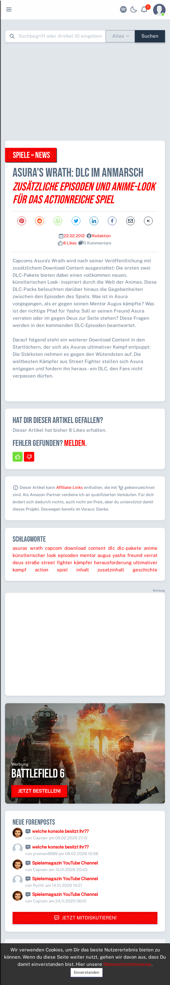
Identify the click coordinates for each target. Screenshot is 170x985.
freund (134, 555)
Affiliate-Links (69, 487)
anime (150, 548)
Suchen (149, 36)
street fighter (56, 562)
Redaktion (101, 235)
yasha (118, 555)
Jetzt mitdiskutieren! (85, 918)
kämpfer (83, 562)
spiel (62, 569)
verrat (150, 555)
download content (85, 548)
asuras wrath (28, 548)
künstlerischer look (34, 555)
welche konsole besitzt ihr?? (60, 831)
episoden (68, 555)
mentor (88, 555)
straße (32, 562)
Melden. (75, 443)
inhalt (82, 569)
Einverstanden (86, 972)
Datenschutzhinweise (127, 964)
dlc (111, 548)
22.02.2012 (74, 235)
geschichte (145, 569)
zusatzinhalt (110, 569)
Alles (118, 36)
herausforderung (113, 562)
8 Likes (70, 243)
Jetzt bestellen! (39, 791)
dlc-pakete (129, 548)
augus (104, 555)
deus (18, 562)
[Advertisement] (87, 91)
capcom (53, 548)
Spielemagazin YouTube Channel (65, 862)
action (41, 569)
